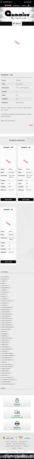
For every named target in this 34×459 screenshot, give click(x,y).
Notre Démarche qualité (19, 444)
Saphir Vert (5, 344)
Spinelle (4, 290)
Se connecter (27, 2)
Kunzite (4, 331)
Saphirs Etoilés (6, 368)
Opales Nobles (6, 309)
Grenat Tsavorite (6, 320)
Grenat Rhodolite (6, 314)
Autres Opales (5, 311)
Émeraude (4, 285)
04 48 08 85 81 (7, 2)
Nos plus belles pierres (8, 384)
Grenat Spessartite (7, 325)
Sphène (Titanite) (6, 338)
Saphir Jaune (5, 342)
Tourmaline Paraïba (7, 353)
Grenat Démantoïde (7, 327)
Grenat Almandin (6, 322)
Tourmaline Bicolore (7, 360)
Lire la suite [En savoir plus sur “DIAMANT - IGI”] (25, 199)
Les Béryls (4, 298)
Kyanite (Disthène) (7, 307)
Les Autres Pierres (6, 364)
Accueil (7, 441)
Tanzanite (4, 351)
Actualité (9, 444)
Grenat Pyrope (6, 329)
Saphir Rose (5, 340)
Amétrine (4, 305)
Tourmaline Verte (6, 357)
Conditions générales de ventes (13, 446)
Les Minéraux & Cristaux (8, 379)
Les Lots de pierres (7, 377)
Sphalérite (4, 336)
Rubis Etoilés (5, 371)
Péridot (4, 296)
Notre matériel (23, 441)
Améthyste (5, 292)
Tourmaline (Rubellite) (8, 355)
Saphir (3, 281)
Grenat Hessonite (6, 318)
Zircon (3, 362)
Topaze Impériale (6, 349)
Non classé (5, 277)
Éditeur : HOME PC (22, 452)
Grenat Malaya (6, 316)
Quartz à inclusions (7, 301)
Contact (24, 5)
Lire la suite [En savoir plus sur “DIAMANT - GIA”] (8, 199)
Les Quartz (5, 303)
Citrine (3, 294)
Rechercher (16, 5)
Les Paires (4, 375)
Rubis (3, 283)
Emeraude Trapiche (7, 366)
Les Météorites (6, 382)
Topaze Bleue (5, 347)
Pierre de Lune (6, 373)
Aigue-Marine (5, 287)
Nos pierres (14, 441)
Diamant (4, 279)
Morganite (4, 333)
